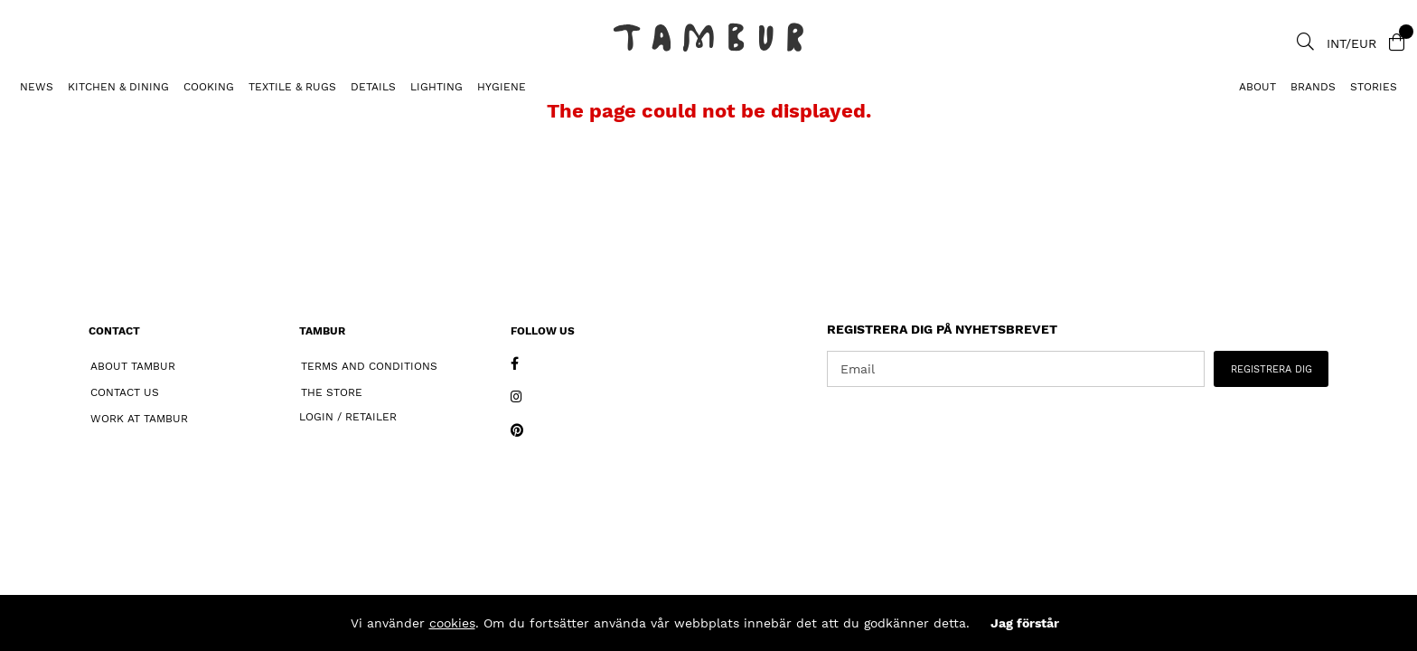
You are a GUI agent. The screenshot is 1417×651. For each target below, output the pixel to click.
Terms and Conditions (369, 366)
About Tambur (132, 366)
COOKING (208, 86)
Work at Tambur (139, 418)
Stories (1373, 86)
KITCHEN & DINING (118, 86)
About (1257, 86)
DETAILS (373, 86)
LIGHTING (436, 86)
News (36, 86)
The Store (331, 392)
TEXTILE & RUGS (292, 86)
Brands (1313, 86)
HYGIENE (501, 86)
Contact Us (124, 392)
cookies (452, 623)
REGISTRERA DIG (1271, 369)
